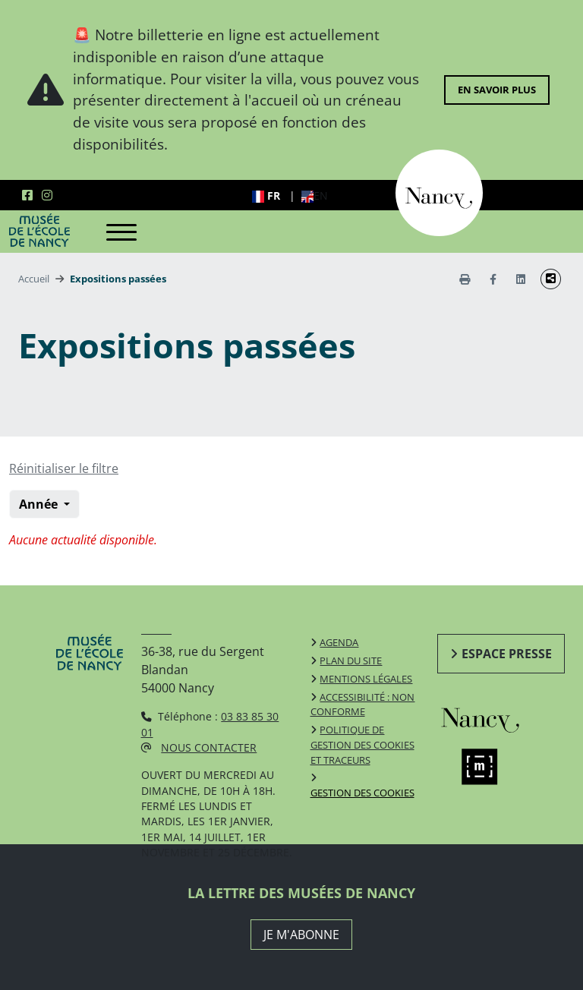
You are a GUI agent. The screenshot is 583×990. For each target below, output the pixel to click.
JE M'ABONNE (301, 934)
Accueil (33, 278)
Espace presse (507, 653)
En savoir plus (497, 89)
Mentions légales (366, 679)
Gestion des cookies (362, 792)
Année (40, 504)
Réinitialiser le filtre (63, 468)
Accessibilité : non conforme (362, 704)
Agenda (339, 642)
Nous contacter (209, 747)
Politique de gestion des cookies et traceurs (362, 745)
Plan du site (351, 660)
